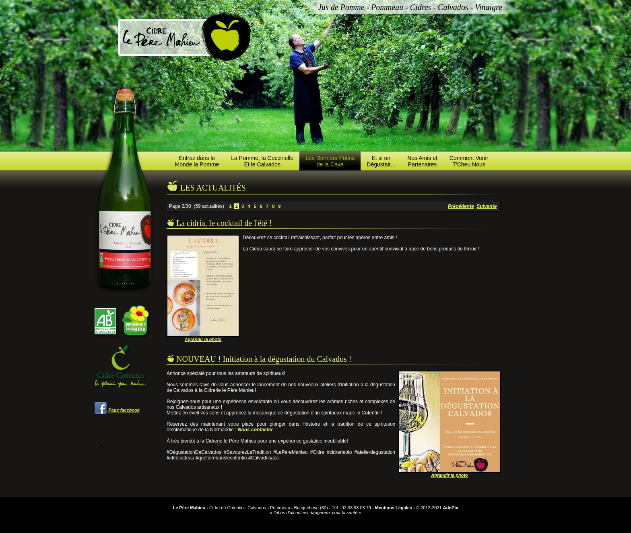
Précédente (461, 206)
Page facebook (124, 410)
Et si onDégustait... (381, 161)
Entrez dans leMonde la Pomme (197, 161)
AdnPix (450, 507)
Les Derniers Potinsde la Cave (330, 161)
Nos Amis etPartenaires (422, 161)
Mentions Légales (393, 507)
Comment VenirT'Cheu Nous (469, 161)
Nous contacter (255, 430)
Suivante (486, 206)
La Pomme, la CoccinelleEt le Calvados (262, 161)
